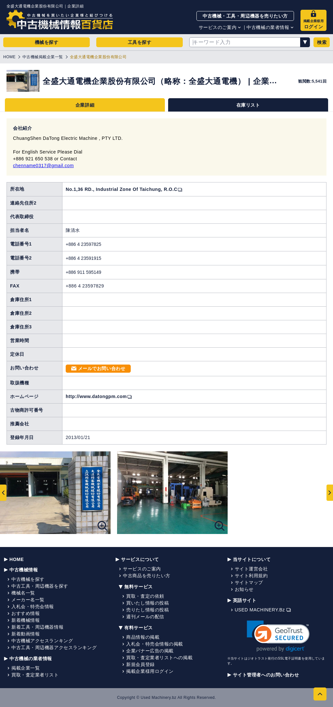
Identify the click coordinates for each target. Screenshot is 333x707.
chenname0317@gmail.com (43, 165)
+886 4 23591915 (83, 258)
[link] (278, 636)
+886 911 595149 (83, 272)
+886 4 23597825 (83, 244)
